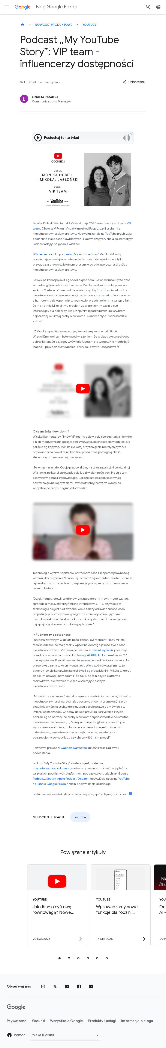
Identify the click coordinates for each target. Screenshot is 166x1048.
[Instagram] (43, 986)
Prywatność (17, 1021)
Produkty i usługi (102, 1021)
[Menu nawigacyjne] (7, 7)
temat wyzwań (103, 650)
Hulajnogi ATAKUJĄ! (87, 655)
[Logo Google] (16, 1007)
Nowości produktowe (53, 25)
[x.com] (55, 986)
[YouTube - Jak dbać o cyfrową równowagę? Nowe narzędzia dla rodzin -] (51, 905)
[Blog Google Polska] (22, 25)
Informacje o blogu (137, 1021)
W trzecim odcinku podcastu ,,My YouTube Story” (66, 254)
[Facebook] (79, 986)
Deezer (83, 779)
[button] (133, 82)
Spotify (51, 779)
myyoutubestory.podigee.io (51, 768)
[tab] (59, 958)
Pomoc (16, 1035)
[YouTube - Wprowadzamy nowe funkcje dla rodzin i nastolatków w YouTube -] (114, 905)
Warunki (38, 1021)
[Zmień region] (65, 1035)
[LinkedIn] (91, 986)
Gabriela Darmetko (74, 748)
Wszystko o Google (66, 1021)
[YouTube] (67, 986)
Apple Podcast (66, 779)
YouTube (89, 25)
